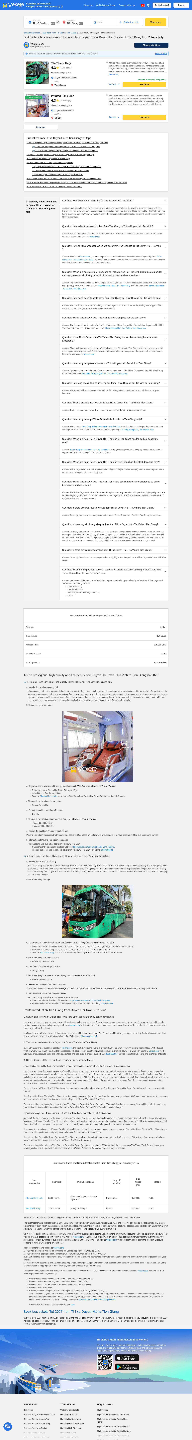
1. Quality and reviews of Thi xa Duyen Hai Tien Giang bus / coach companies (66, 166)
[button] (114, 200)
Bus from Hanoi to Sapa (34, 1433)
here (73, 1304)
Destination (71, 20)
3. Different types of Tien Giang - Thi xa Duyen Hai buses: (57, 174)
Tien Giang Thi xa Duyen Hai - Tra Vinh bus (101, 427)
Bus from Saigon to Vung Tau (36, 1419)
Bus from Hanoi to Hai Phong (36, 1437)
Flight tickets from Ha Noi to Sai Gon (113, 1414)
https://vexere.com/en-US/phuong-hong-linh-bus (93, 847)
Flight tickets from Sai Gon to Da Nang (114, 1431)
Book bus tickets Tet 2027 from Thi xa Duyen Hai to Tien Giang (54, 186)
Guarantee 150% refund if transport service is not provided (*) (43, 5)
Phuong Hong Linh (48, 796)
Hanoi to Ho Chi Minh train (72, 1423)
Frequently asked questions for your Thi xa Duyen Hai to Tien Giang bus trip (60, 154)
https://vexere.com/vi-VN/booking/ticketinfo (97, 1299)
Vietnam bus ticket (32, 33)
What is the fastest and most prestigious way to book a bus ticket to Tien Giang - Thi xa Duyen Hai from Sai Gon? (77, 182)
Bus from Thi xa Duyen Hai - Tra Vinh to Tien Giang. (105, 374)
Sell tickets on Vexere (105, 5)
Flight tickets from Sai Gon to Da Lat (113, 1435)
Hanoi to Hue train (68, 1433)
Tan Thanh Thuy (123, 286)
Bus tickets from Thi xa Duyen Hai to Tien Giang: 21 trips (59, 138)
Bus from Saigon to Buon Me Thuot (39, 1414)
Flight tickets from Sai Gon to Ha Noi (113, 1426)
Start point (37, 20)
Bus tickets (30, 1404)
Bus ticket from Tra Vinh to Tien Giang (58, 32)
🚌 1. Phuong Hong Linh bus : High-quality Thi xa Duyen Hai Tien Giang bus (66, 146)
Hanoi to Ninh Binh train (70, 1428)
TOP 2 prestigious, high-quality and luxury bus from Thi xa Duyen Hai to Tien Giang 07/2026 (67, 143)
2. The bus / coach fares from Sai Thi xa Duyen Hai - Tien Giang (60, 170)
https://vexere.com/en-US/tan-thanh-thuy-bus (90, 1000)
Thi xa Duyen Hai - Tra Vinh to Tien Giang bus (125, 328)
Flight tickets (105, 1404)
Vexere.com (94, 236)
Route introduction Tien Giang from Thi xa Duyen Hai (50, 162)
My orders (88, 5)
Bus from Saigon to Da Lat (35, 1428)
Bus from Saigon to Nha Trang (37, 1423)
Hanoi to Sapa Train (69, 1414)
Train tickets (67, 1404)
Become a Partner (128, 5)
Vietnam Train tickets (69, 1410)
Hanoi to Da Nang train (70, 1419)
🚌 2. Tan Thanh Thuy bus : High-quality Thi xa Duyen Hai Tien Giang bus (65, 150)
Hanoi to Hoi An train (69, 1437)
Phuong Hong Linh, (106, 286)
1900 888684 (107, 850)
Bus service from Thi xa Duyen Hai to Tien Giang (48, 158)
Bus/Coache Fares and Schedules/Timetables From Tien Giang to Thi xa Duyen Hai (64, 178)
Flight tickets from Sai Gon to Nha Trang (112, 1420)
